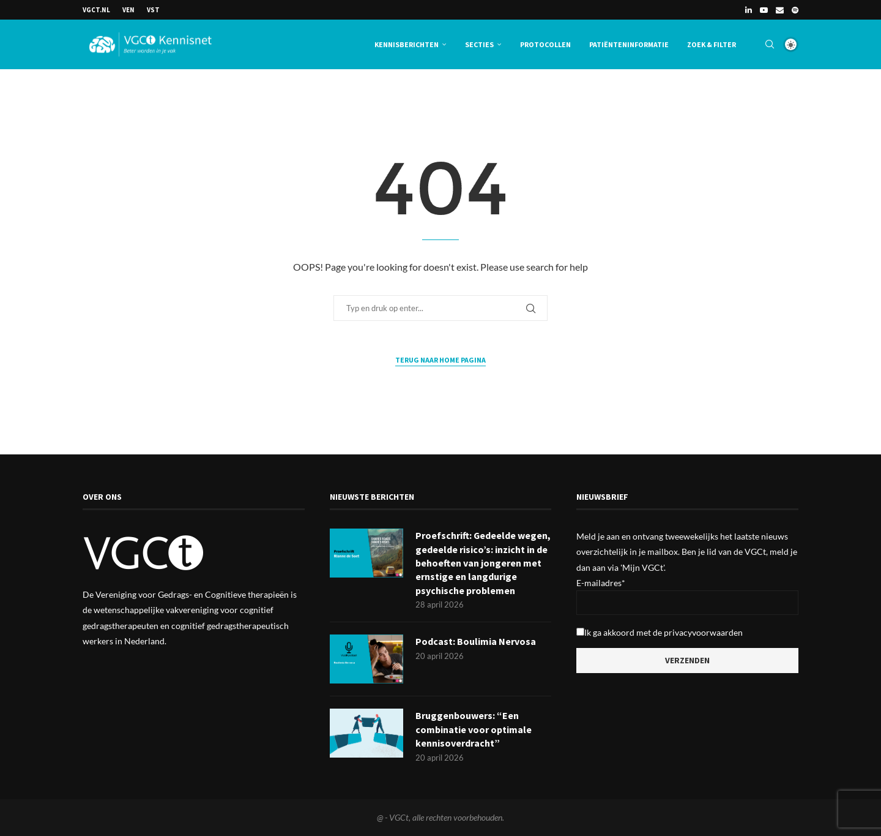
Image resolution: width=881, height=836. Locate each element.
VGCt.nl (96, 10)
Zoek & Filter (711, 44)
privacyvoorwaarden (703, 632)
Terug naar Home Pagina (440, 359)
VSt (153, 10)
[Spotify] (795, 10)
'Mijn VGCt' (642, 567)
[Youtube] (764, 10)
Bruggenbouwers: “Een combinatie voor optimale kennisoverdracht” (473, 730)
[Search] (770, 44)
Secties (479, 44)
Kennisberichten (406, 44)
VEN (128, 10)
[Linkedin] (748, 10)
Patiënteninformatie (629, 44)
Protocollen (545, 44)
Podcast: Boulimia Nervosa (475, 642)
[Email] (780, 10)
